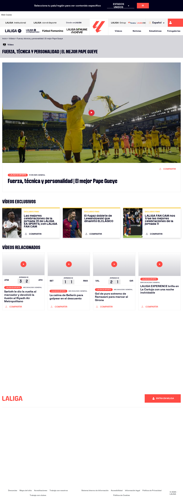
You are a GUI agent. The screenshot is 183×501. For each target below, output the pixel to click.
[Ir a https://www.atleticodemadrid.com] (26, 15)
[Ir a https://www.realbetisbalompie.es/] (128, 15)
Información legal (132, 490)
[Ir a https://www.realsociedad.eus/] (154, 15)
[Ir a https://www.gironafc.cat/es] (77, 15)
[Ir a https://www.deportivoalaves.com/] (43, 15)
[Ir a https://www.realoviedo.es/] (145, 15)
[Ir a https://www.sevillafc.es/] (162, 15)
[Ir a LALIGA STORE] (137, 23)
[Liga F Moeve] (53, 31)
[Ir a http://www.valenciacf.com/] (171, 15)
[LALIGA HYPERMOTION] (33, 31)
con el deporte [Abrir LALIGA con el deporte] (45, 22)
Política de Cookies (121, 495)
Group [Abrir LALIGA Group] (118, 22)
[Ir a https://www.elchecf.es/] (52, 15)
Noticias (137, 31)
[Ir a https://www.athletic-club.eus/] (18, 15)
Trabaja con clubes (38, 495)
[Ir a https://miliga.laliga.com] (175, 23)
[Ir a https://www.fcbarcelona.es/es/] (60, 15)
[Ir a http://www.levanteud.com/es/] (86, 15)
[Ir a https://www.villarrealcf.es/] (179, 15)
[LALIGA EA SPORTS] (13, 31)
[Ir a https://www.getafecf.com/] (69, 15)
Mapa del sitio (26, 490)
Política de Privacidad (152, 490)
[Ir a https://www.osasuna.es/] (35, 15)
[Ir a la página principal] (99, 34)
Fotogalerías (173, 31)
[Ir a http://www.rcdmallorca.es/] (120, 15)
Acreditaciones (40, 490)
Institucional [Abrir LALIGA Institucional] (15, 22)
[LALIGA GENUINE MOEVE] (77, 31)
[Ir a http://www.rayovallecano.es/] (94, 15)
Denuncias (12, 490)
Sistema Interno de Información (94, 490)
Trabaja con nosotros (59, 490)
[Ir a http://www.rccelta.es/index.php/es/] (103, 15)
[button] (13, 31)
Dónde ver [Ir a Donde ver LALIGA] (73, 23)
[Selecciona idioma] (157, 22)
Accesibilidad (117, 490)
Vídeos (118, 31)
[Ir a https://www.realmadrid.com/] (137, 15)
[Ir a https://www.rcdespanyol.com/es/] (111, 15)
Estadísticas (155, 31)
